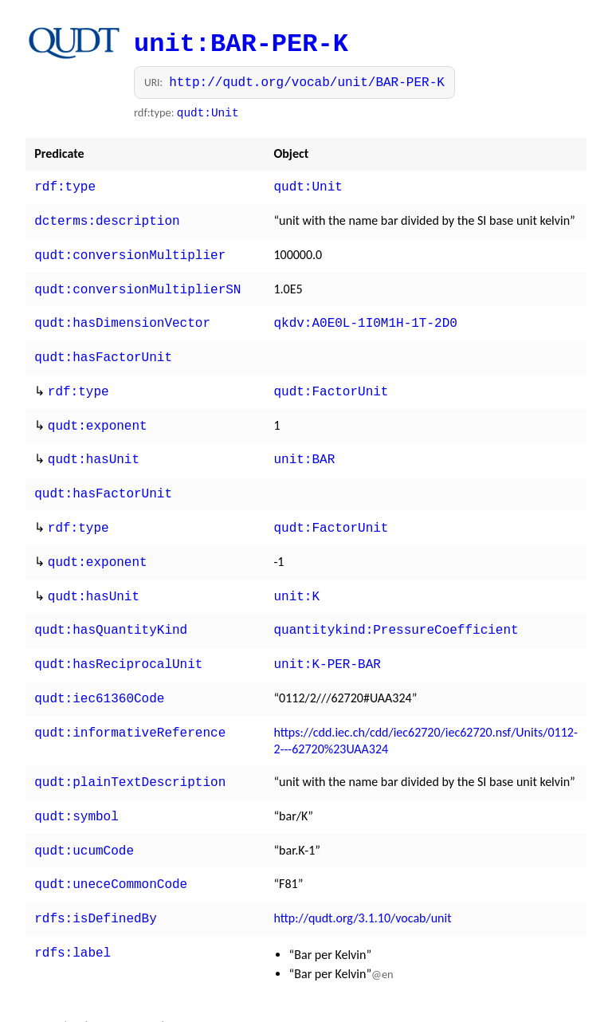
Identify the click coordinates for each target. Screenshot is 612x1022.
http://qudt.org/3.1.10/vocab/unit (362, 884)
